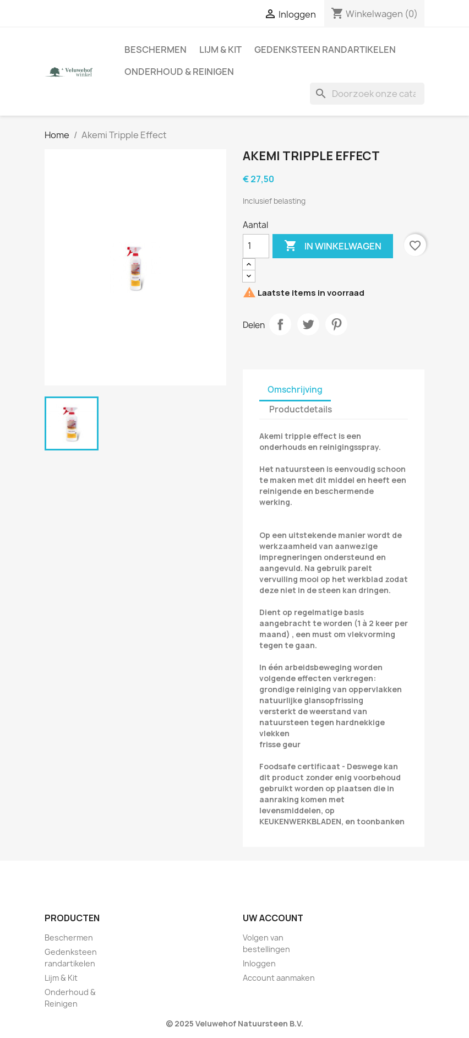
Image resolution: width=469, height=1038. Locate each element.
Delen (280, 324)
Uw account (273, 918)
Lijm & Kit (220, 50)
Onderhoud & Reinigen (179, 72)
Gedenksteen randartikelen (325, 50)
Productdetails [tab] (300, 409)
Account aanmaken (279, 977)
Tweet (308, 324)
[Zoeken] (367, 94)
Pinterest (336, 324)
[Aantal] (256, 246)
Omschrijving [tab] (295, 389)
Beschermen (155, 50)
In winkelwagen (332, 246)
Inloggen (259, 963)
